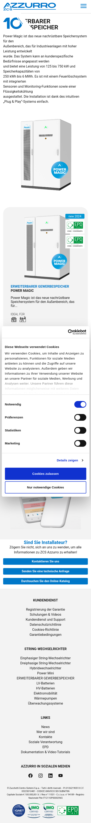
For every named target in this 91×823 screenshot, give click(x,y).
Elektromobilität (45, 693)
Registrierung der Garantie (45, 609)
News (45, 727)
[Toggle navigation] (83, 6)
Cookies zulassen (45, 473)
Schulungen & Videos (45, 615)
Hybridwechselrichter (45, 668)
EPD (45, 747)
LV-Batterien (46, 683)
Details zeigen (67, 460)
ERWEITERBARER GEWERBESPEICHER (45, 678)
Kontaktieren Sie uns (45, 561)
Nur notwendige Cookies (45, 487)
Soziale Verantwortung (45, 742)
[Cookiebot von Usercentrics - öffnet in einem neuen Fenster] (67, 332)
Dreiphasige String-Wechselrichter (45, 663)
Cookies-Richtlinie (45, 630)
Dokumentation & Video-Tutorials (45, 752)
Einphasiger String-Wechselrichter (45, 658)
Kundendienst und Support (45, 620)
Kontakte (45, 737)
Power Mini (45, 673)
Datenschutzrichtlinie (45, 625)
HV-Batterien (45, 688)
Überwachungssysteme (45, 703)
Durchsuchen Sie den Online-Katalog (45, 581)
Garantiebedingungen (45, 635)
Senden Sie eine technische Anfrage (45, 571)
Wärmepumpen (45, 698)
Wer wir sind (45, 732)
